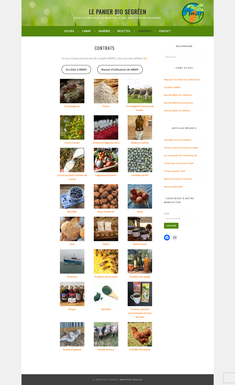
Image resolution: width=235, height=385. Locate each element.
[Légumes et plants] (106, 160)
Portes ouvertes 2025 (174, 171)
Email (166, 213)
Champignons (72, 106)
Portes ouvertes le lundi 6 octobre (181, 147)
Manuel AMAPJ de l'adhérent (178, 94)
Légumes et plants (105, 175)
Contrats (144, 31)
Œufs (140, 211)
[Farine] (106, 91)
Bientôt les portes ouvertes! (178, 178)
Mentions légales (131, 379)
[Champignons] (72, 91)
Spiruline (106, 309)
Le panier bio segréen (117, 11)
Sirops (72, 309)
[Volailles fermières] (140, 334)
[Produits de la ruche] (106, 262)
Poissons (72, 276)
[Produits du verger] (140, 262)
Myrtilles (72, 211)
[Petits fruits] (140, 229)
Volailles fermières (139, 349)
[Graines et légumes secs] (106, 128)
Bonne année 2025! (173, 186)
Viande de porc (106, 349)
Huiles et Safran (140, 142)
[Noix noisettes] (106, 197)
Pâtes (106, 244)
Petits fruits (140, 244)
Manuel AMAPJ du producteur (178, 102)
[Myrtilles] (72, 197)
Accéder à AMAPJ (76, 69)
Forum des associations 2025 (178, 163)
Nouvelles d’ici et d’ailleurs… (179, 139)
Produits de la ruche (106, 276)
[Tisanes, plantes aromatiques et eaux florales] (140, 294)
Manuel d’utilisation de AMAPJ (120, 69)
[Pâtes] (106, 229)
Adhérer (104, 31)
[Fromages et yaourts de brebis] (140, 91)
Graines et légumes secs (106, 142)
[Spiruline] (106, 294)
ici (145, 58)
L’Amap (86, 31)
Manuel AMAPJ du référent (177, 110)
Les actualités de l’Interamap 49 (180, 155)
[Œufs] (140, 197)
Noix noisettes (106, 211)
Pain (72, 244)
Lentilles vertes (140, 175)
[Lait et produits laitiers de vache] (72, 160)
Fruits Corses (72, 142)
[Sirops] (72, 294)
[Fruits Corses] (72, 128)
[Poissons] (72, 262)
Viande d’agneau (72, 349)
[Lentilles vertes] (140, 160)
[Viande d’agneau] (72, 334)
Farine (105, 106)
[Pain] (72, 229)
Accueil (69, 31)
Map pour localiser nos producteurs (182, 79)
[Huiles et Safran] (140, 128)
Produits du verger (139, 276)
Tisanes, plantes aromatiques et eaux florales (140, 313)
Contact (165, 31)
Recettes (123, 31)
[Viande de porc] (106, 334)
